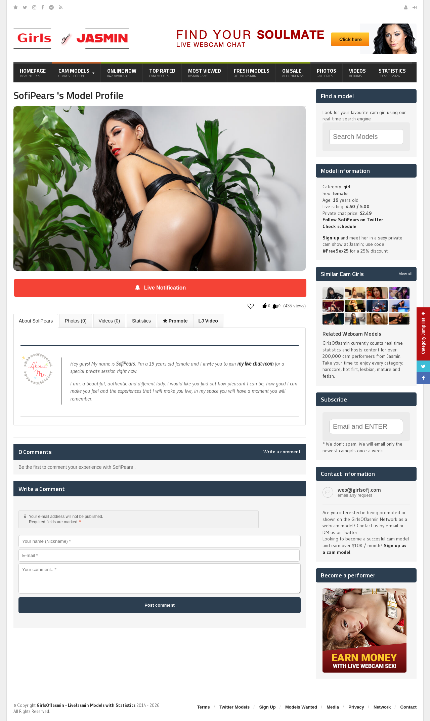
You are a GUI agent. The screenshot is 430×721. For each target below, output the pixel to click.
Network (382, 707)
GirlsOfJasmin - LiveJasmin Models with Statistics (86, 705)
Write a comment (282, 451)
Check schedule (339, 226)
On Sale (293, 72)
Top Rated (162, 72)
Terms (203, 707)
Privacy (356, 707)
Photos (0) (76, 321)
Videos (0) (109, 321)
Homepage (33, 72)
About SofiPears (36, 321)
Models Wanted (301, 707)
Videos (357, 72)
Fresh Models (251, 72)
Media (333, 707)
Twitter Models (234, 707)
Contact (408, 707)
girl (346, 187)
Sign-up (330, 238)
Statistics (392, 72)
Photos (326, 72)
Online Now (121, 72)
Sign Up (267, 707)
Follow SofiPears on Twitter (352, 220)
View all (405, 274)
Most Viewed (204, 72)
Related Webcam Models (351, 334)
